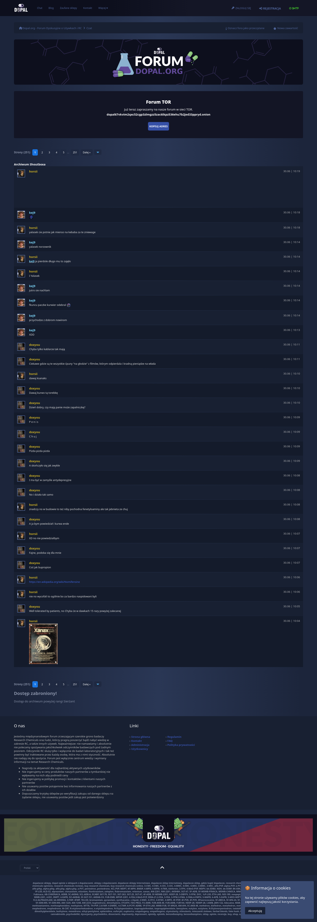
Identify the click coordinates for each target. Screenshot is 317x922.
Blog (51, 8)
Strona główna (140, 737)
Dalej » (87, 152)
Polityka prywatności (181, 745)
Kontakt (87, 8)
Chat (39, 8)
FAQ (170, 741)
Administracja (140, 745)
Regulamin (174, 737)
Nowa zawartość (287, 28)
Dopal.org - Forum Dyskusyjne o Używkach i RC (52, 28)
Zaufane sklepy (68, 8)
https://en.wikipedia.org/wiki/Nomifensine (54, 582)
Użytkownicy (139, 749)
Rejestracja (272, 8)
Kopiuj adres (158, 126)
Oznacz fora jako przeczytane (246, 28)
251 (75, 152)
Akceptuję (255, 911)
